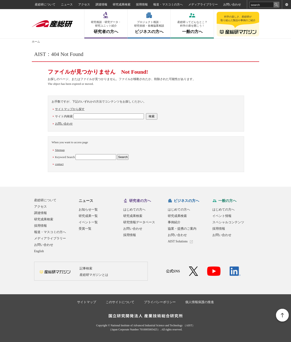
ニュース (67, 4)
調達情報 (101, 4)
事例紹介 (174, 222)
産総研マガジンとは (94, 275)
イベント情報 (221, 216)
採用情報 (142, 4)
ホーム (36, 41)
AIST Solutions (178, 241)
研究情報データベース (139, 222)
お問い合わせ (232, 4)
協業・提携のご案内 (182, 228)
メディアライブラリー (203, 4)
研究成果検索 (121, 4)
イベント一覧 (88, 222)
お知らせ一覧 (88, 209)
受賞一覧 (85, 228)
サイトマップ (86, 302)
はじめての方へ (134, 209)
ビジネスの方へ (149, 27)
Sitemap (60, 150)
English (39, 251)
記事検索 (86, 268)
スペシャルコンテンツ (228, 222)
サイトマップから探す (70, 109)
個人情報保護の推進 (199, 302)
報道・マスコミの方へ (168, 4)
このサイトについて (120, 302)
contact (59, 164)
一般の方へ (192, 27)
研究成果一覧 (88, 216)
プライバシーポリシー (160, 302)
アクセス (84, 4)
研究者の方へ (105, 27)
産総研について (45, 4)
